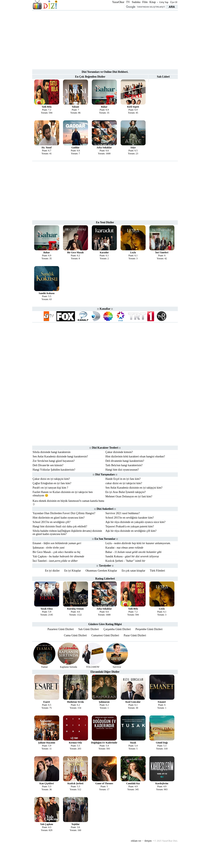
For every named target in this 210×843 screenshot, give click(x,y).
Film (144, 2)
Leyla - (138, 543)
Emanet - (57, 543)
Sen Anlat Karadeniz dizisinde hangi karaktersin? (60, 456)
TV (128, 2)
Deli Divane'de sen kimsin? (48, 465)
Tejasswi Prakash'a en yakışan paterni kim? (129, 526)
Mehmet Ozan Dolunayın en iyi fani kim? (128, 496)
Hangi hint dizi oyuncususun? (122, 469)
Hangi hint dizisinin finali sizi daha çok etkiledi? (60, 526)
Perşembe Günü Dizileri (148, 629)
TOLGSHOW (92, 666)
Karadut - (124, 547)
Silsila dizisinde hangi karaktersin (51, 452)
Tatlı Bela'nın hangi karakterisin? (123, 465)
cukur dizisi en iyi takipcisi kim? (123, 483)
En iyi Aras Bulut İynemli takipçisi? (125, 492)
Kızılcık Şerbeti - (125, 560)
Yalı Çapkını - (58, 556)
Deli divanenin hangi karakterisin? (124, 460)
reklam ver (136, 840)
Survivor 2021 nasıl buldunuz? (122, 513)
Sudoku (136, 2)
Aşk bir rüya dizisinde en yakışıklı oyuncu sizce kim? (135, 522)
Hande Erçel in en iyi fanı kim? (123, 478)
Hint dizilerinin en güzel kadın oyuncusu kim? (59, 517)
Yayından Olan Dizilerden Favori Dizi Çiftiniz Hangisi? (64, 513)
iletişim (148, 840)
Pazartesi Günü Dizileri (60, 629)
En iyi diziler (52, 570)
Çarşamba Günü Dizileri (117, 629)
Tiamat (44, 666)
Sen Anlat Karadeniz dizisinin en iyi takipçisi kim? (133, 487)
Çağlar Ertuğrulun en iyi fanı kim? (52, 483)
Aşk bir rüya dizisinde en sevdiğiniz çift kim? (130, 530)
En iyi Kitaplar (72, 570)
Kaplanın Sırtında (68, 666)
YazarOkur (118, 2)
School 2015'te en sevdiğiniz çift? (51, 522)
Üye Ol (173, 2)
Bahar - (133, 552)
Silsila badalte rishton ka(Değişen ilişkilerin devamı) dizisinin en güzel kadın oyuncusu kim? (67, 532)
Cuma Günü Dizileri (75, 635)
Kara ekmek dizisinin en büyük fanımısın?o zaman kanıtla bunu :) (68, 502)
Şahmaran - (48, 547)
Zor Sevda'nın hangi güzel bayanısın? (54, 460)
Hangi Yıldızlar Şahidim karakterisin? (54, 469)
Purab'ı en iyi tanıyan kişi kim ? (50, 487)
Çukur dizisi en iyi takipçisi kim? (51, 478)
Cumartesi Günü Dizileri (105, 635)
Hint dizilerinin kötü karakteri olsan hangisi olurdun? (135, 456)
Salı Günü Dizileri (88, 629)
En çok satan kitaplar (133, 570)
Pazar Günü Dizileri (135, 635)
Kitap (152, 2)
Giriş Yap (163, 2)
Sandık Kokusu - (132, 556)
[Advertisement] (105, 40)
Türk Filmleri (157, 570)
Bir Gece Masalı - (57, 552)
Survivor (117, 666)
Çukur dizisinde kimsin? (119, 452)
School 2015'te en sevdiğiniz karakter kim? (129, 517)
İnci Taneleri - (55, 560)
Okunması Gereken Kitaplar (101, 570)
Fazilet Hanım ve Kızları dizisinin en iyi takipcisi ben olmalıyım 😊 (63, 494)
